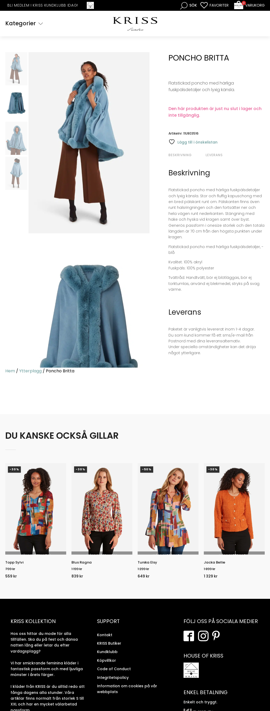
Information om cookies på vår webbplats (127, 693)
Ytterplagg (30, 372)
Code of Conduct (114, 673)
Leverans (214, 156)
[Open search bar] (188, 5)
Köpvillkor (106, 665)
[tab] (186, 156)
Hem (10, 372)
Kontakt (104, 639)
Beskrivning (180, 156)
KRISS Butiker (109, 648)
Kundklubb (107, 656)
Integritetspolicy (113, 682)
